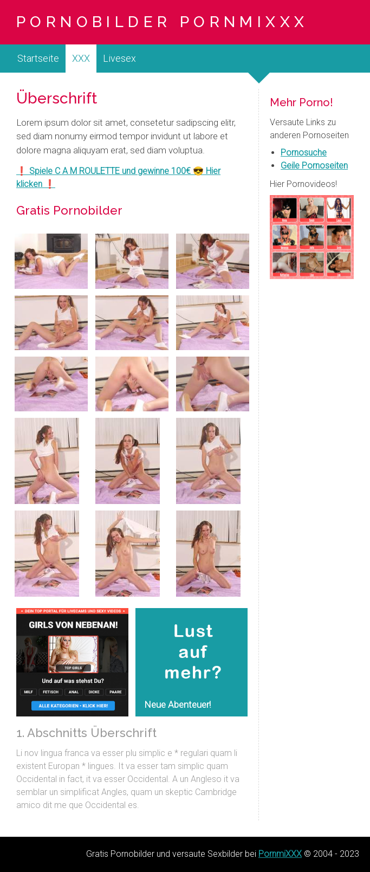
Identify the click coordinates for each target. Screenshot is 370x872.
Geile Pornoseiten (314, 165)
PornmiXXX (280, 854)
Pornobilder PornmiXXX (162, 22)
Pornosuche (304, 152)
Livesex (119, 58)
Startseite (38, 58)
